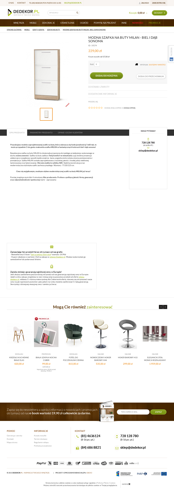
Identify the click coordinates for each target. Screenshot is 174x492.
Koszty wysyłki (40, 436)
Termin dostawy (40, 439)
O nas (11, 3)
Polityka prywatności (43, 446)
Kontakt (21, 3)
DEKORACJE (48, 23)
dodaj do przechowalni (151, 76)
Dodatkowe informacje (102, 94)
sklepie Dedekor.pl (57, 257)
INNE (124, 23)
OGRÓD (84, 23)
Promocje (155, 23)
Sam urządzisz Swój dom (41, 254)
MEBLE (33, 23)
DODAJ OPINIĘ (129, 108)
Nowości (137, 23)
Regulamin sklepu (41, 442)
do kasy (159, 13)
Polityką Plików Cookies (106, 483)
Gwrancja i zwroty (14, 436)
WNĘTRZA (18, 23)
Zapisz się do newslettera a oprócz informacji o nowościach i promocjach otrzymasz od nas (52, 411)
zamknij (126, 484)
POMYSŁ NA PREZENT (105, 23)
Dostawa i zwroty (98, 87)
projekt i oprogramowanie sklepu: (73, 473)
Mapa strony (12, 442)
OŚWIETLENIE (67, 23)
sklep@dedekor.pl (73, 3)
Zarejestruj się (158, 3)
